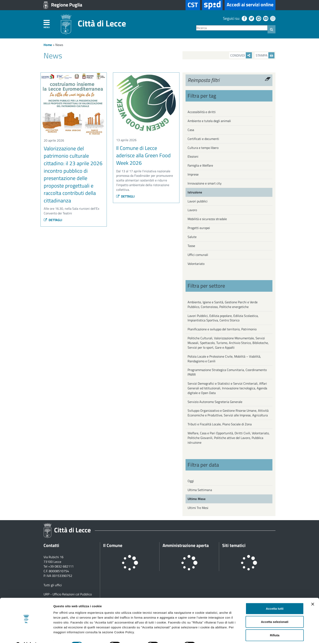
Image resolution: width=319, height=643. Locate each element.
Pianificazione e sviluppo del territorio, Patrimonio (222, 329)
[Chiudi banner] (312, 593)
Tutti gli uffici (53, 585)
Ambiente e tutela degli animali (209, 120)
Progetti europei (199, 227)
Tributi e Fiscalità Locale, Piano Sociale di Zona (220, 424)
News (59, 44)
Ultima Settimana (200, 489)
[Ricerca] (232, 28)
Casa (191, 129)
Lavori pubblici (198, 201)
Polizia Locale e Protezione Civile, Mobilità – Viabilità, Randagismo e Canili (224, 359)
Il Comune (112, 545)
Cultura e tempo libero (203, 147)
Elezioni (193, 156)
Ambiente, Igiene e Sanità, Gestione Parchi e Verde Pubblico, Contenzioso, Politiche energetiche (223, 304)
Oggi (191, 480)
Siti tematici (234, 545)
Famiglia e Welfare (200, 165)
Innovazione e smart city (205, 183)
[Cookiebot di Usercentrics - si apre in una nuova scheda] (26, 635)
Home (48, 44)
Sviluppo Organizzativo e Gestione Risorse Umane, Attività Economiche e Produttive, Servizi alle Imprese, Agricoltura (228, 413)
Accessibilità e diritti (202, 111)
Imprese (193, 174)
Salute (192, 236)
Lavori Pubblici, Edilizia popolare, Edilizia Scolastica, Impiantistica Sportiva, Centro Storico (223, 318)
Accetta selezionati (274, 611)
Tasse (191, 245)
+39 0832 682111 (61, 566)
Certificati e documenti (203, 138)
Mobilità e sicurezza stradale (207, 218)
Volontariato (196, 263)
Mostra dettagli (214, 635)
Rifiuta (275, 625)
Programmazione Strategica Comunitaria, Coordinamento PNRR (227, 372)
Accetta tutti (275, 598)
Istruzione (195, 192)
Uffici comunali (198, 254)
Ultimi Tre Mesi (198, 507)
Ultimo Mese (196, 498)
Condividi (241, 55)
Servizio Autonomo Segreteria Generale (215, 401)
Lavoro (192, 209)
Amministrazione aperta (186, 545)
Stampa (265, 55)
